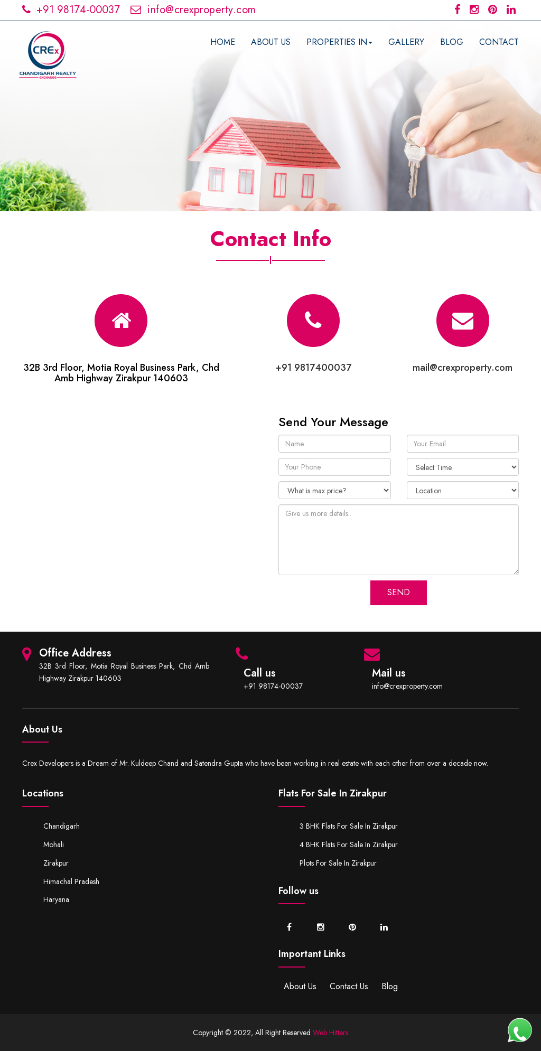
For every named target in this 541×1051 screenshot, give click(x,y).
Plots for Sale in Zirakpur (338, 863)
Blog (389, 986)
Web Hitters (330, 1032)
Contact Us (349, 986)
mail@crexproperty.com (462, 367)
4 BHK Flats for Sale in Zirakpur (349, 844)
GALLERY (406, 42)
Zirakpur (56, 863)
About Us (300, 986)
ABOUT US (271, 42)
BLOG (451, 42)
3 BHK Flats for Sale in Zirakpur (349, 826)
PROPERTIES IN (339, 42)
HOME (222, 42)
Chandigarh (61, 826)
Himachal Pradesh (71, 881)
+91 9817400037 (313, 367)
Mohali (53, 844)
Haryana (56, 899)
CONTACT (499, 42)
